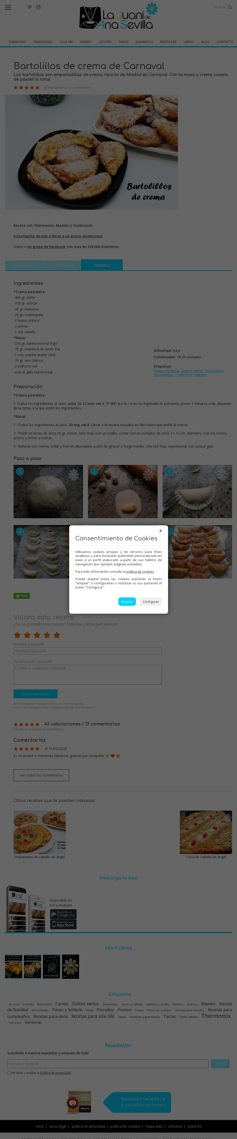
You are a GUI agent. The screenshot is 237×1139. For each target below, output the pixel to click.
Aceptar (127, 601)
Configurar (151, 601)
